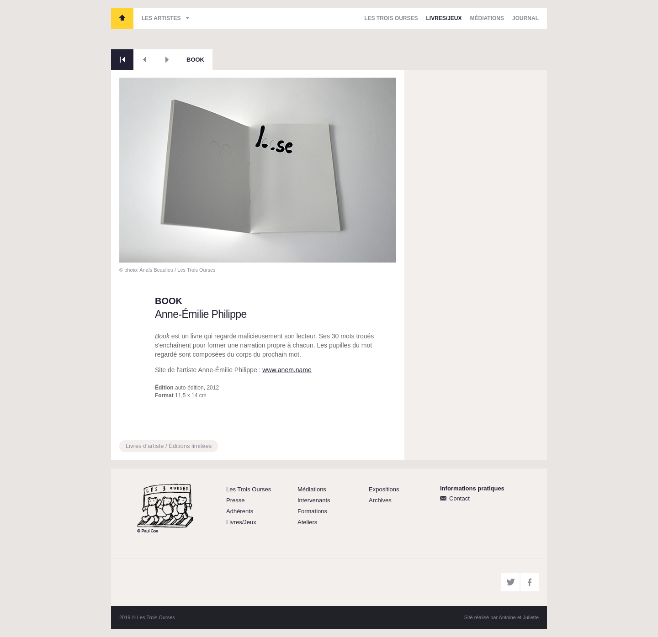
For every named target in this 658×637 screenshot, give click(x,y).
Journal (525, 18)
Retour (122, 59)
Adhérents (239, 511)
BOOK (195, 59)
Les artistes (161, 18)
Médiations (487, 18)
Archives (380, 500)
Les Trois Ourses (122, 18)
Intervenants (313, 500)
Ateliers (307, 522)
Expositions (384, 489)
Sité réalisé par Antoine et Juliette (501, 617)
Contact (459, 498)
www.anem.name (286, 370)
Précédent (144, 59)
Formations (312, 511)
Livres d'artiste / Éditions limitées (169, 445)
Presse (235, 500)
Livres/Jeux (444, 18)
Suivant (167, 59)
